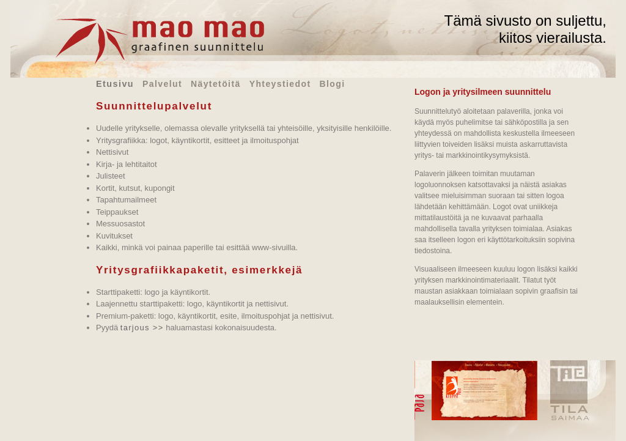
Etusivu (115, 84)
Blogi (332, 84)
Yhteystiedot (280, 84)
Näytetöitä (216, 84)
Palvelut (162, 84)
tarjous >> (142, 327)
